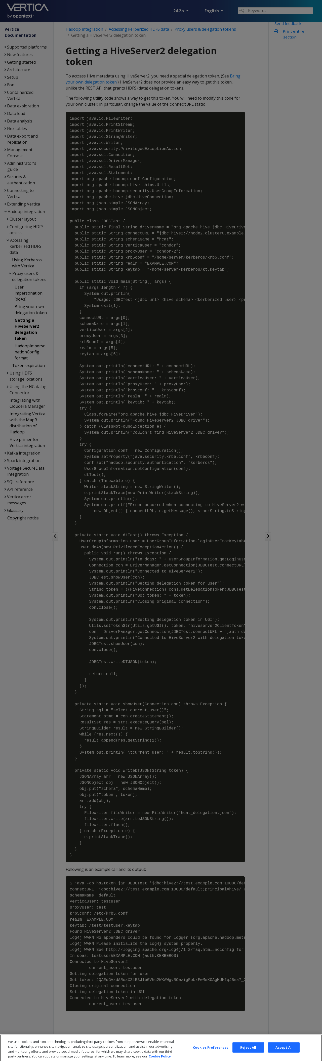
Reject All (248, 1054)
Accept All (284, 1054)
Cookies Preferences (210, 1054)
